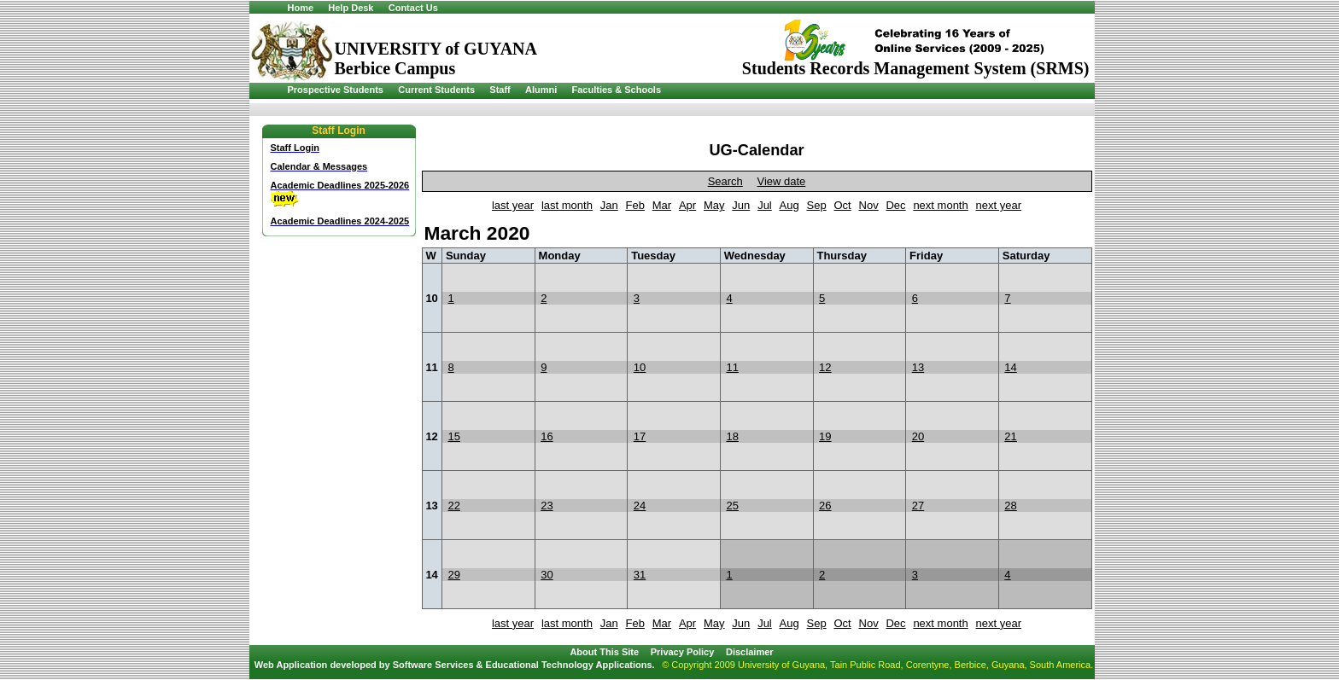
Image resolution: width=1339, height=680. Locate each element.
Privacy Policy (683, 652)
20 (918, 436)
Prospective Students (335, 89)
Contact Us (413, 8)
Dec (895, 205)
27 (918, 505)
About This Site (604, 652)
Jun (741, 205)
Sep (817, 205)
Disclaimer (750, 652)
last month (567, 205)
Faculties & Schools (617, 89)
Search (725, 181)
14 (1010, 367)
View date (781, 181)
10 (640, 367)
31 (640, 574)
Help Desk (350, 8)
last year (513, 205)
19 (825, 436)
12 (825, 367)
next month (940, 205)
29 (454, 574)
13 (918, 367)
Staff (499, 89)
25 (732, 505)
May (714, 205)
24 (640, 505)
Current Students (436, 89)
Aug (789, 205)
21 (1010, 436)
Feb (635, 205)
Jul (764, 205)
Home (301, 8)
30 (547, 574)
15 (454, 436)
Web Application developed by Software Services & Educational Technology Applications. (454, 665)
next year (998, 205)
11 (732, 367)
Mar (661, 205)
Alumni (541, 89)
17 (640, 436)
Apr (687, 205)
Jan (609, 205)
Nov (869, 205)
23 (547, 505)
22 (454, 505)
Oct (842, 205)
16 (547, 436)
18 (732, 436)
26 (825, 505)
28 (1010, 505)
